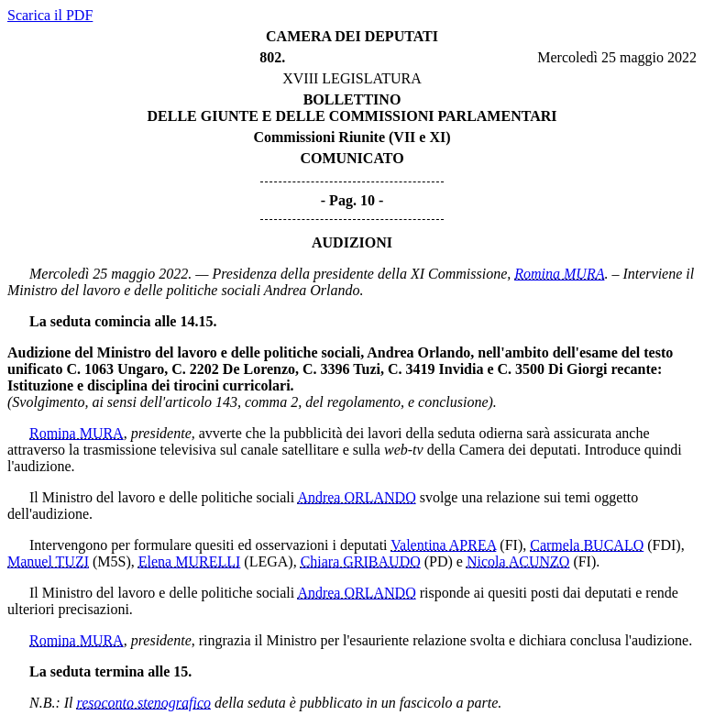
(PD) (438, 561)
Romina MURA (559, 273)
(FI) (511, 545)
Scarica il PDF (50, 15)
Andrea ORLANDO (356, 497)
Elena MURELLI (189, 561)
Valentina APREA (443, 545)
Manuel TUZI (48, 561)
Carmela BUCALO (587, 545)
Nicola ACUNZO (518, 561)
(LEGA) (268, 561)
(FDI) (663, 545)
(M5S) (112, 561)
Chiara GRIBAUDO (361, 561)
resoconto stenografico (144, 702)
